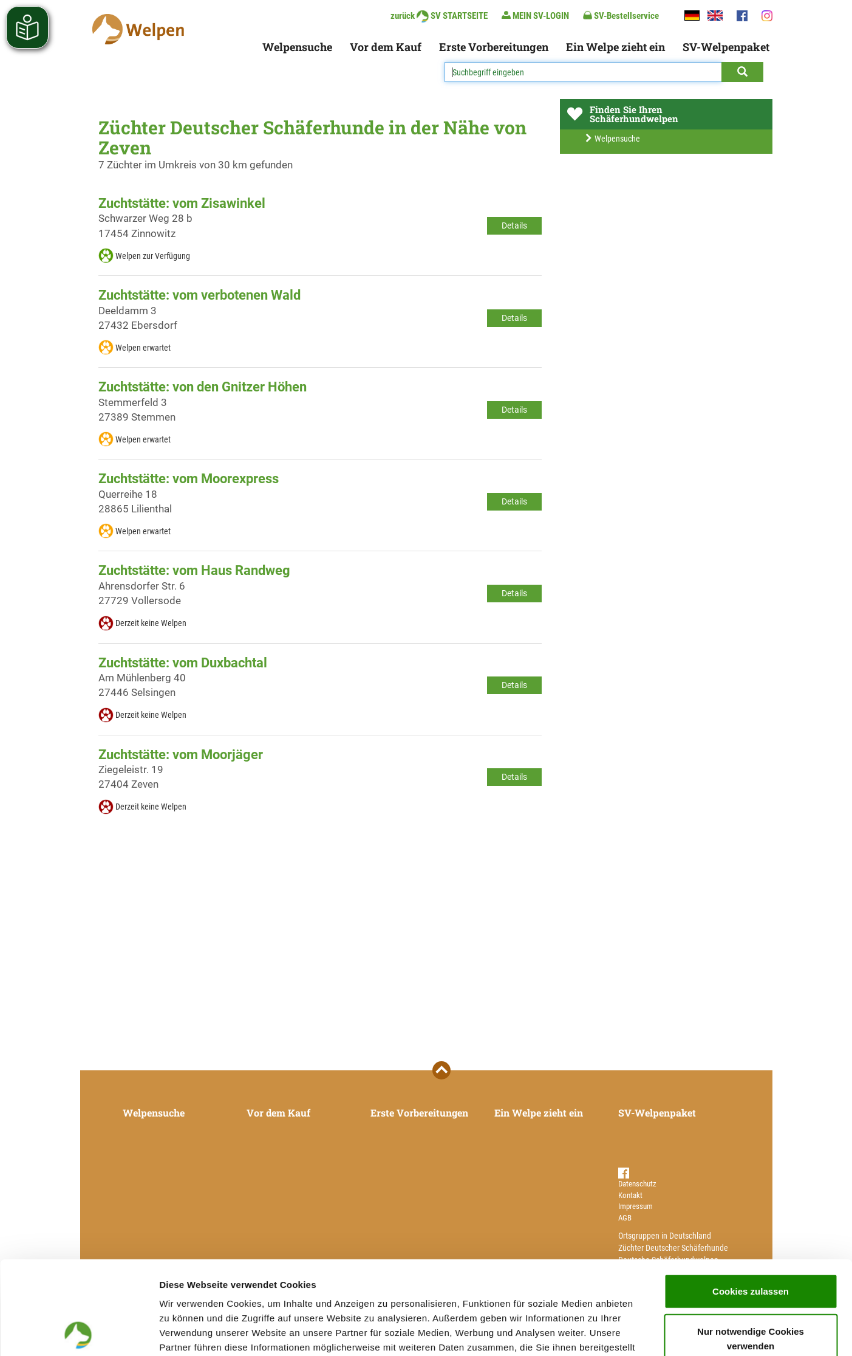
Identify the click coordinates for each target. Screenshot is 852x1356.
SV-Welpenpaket (726, 47)
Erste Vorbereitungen (493, 47)
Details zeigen (645, 1332)
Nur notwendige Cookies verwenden (750, 1245)
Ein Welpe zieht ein (615, 47)
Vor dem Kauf (385, 47)
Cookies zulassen (750, 1198)
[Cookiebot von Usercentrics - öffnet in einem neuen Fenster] (79, 1332)
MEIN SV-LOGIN (535, 15)
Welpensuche (297, 47)
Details (514, 225)
